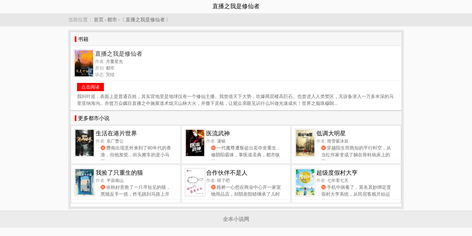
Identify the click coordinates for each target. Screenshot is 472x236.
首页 (99, 19)
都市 (112, 19)
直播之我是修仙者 (145, 19)
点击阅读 (90, 86)
